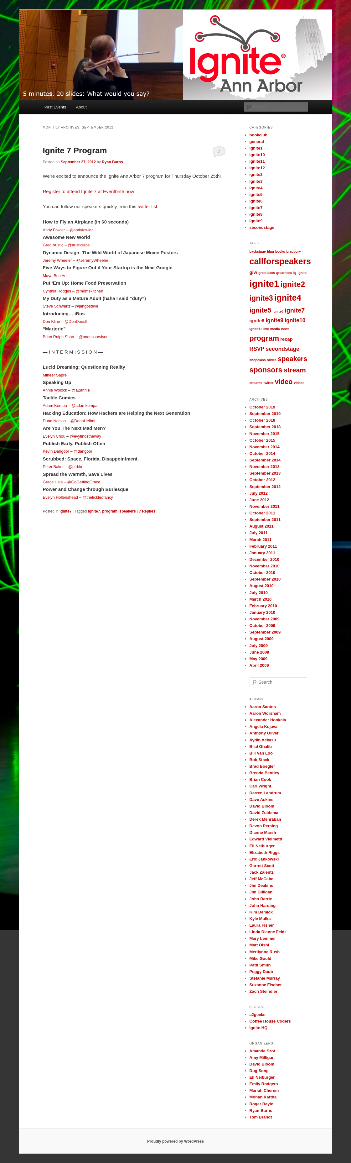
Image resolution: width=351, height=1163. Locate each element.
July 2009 (259, 645)
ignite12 (257, 168)
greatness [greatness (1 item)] (284, 273)
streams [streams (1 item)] (256, 383)
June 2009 (259, 652)
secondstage (262, 227)
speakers (128, 511)
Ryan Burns (112, 162)
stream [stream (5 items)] (295, 370)
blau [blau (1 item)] (270, 251)
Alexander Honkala (268, 720)
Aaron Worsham (265, 713)
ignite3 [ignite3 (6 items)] (261, 298)
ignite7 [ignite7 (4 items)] (295, 310)
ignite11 (257, 161)
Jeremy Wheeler (57, 260)
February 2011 (263, 546)
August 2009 (262, 638)
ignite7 (65, 511)
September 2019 (265, 413)
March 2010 (261, 599)
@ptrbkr (75, 466)
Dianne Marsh (263, 832)
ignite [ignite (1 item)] (301, 273)
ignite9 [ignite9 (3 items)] (274, 320)
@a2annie (80, 390)
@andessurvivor (93, 336)
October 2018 (262, 420)
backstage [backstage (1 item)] (258, 251)
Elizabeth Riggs (265, 852)
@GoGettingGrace (83, 482)
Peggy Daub (261, 971)
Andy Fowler (54, 230)
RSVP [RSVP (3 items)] (257, 349)
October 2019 (262, 407)
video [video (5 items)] (284, 382)
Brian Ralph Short (59, 336)
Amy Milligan (262, 1057)
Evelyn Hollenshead (60, 497)
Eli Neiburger (262, 846)
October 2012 (262, 479)
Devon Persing (264, 826)
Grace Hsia (53, 482)
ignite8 (256, 214)
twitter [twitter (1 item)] (269, 383)
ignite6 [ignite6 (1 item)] (278, 311)
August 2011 (262, 526)
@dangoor (83, 451)
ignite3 (256, 181)
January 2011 (262, 552)
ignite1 (256, 148)
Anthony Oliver (264, 733)
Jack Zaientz (262, 872)
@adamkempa (84, 405)
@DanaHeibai (82, 420)
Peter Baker (53, 466)
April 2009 (259, 665)
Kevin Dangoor (56, 451)
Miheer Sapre (55, 375)
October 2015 (262, 440)
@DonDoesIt (76, 321)
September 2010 (265, 579)
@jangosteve (86, 306)
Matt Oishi (259, 945)
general (257, 141)
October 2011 (262, 513)
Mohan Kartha (263, 1097)
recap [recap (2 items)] (286, 339)
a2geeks (258, 1014)
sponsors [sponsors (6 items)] (266, 370)
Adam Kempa (55, 405)
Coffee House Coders (270, 1021)
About (81, 107)
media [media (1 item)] (275, 329)
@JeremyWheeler (92, 260)
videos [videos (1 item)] (299, 383)
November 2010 (265, 566)
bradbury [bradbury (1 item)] (293, 251)
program (109, 511)
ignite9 (256, 220)
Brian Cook (260, 779)
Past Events (55, 107)
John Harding (263, 905)
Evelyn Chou (54, 436)
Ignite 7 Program (75, 150)
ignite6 (256, 201)
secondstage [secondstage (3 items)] (282, 349)
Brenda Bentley (264, 773)
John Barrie (261, 899)
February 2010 (263, 605)
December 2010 (264, 559)
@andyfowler (81, 230)
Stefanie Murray (265, 978)
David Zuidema (264, 812)
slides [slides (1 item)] (271, 360)
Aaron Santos (263, 706)
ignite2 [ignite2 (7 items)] (292, 284)
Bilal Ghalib (261, 746)
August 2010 (262, 585)
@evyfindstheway (85, 436)
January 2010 (262, 612)
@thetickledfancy (97, 497)
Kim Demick (261, 912)
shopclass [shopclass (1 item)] (258, 360)
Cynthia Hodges (57, 291)
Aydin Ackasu (263, 740)
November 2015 (265, 433)
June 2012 (259, 499)
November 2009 (265, 619)
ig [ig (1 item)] (294, 273)
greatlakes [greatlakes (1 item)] (266, 273)
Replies (147, 511)
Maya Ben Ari (55, 275)
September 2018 (265, 426)
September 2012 (265, 486)
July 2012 (259, 493)
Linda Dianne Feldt (268, 931)
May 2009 (259, 658)
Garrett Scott (262, 865)
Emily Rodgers (264, 1083)
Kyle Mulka (260, 918)
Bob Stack (260, 759)
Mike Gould (260, 958)
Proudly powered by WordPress (175, 1141)
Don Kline (51, 321)
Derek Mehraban (265, 819)
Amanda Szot (262, 1051)
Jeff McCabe (262, 878)
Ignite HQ (259, 1027)
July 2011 (259, 532)
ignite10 (257, 154)
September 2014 (265, 460)
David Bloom (262, 806)
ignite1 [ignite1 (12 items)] (264, 283)
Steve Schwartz (57, 306)
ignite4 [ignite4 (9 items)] (287, 298)
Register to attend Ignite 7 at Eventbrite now (88, 191)
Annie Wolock (55, 390)
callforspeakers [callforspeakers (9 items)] (280, 261)
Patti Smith (260, 965)
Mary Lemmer (263, 938)
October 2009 (262, 625)
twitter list (147, 206)
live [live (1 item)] (266, 329)
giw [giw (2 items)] (253, 272)
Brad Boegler (262, 766)
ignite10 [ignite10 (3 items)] (295, 320)
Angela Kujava (264, 726)
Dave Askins (262, 799)
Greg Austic (53, 245)
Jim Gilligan (261, 892)
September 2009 (265, 632)
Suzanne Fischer (266, 984)
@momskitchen (89, 291)
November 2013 (265, 466)
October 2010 (262, 572)
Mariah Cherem (264, 1090)
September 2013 (265, 473)
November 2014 (265, 447)
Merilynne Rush (265, 952)
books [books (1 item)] (280, 251)
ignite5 (256, 194)
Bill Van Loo (261, 753)
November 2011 (265, 506)
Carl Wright (260, 786)
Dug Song (259, 1070)
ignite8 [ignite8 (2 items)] (257, 320)
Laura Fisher (262, 925)
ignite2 (256, 174)
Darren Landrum (265, 793)
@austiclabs (79, 245)
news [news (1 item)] (285, 329)
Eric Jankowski (264, 859)
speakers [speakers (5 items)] (292, 359)
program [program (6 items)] (264, 338)
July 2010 (259, 592)
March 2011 (261, 539)
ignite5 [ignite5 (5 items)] (260, 310)
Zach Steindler (264, 991)
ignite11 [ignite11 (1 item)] (256, 329)
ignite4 (256, 188)
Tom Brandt (261, 1117)
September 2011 (265, 519)
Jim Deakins (261, 885)
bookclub (259, 135)
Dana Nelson (54, 420)
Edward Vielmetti (266, 839)
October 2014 (262, 453)
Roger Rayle (261, 1104)
